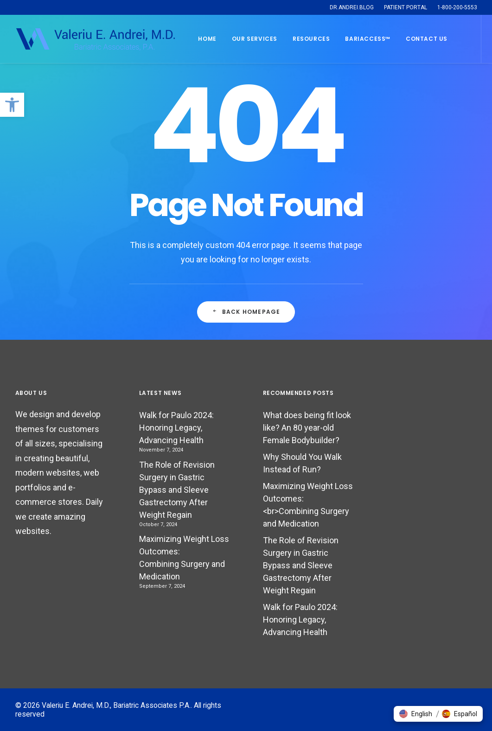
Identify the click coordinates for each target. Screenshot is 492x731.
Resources (311, 39)
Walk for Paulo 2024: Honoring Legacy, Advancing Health (176, 427)
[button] (12, 105)
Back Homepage (246, 312)
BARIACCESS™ (367, 39)
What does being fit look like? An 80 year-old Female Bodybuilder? (307, 427)
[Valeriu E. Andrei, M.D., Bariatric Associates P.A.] (95, 39)
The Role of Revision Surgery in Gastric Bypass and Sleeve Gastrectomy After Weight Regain (177, 490)
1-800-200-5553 (457, 7)
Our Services (254, 39)
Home (207, 39)
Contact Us (426, 39)
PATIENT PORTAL (405, 7)
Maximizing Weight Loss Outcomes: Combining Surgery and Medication (184, 557)
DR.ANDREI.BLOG (352, 7)
